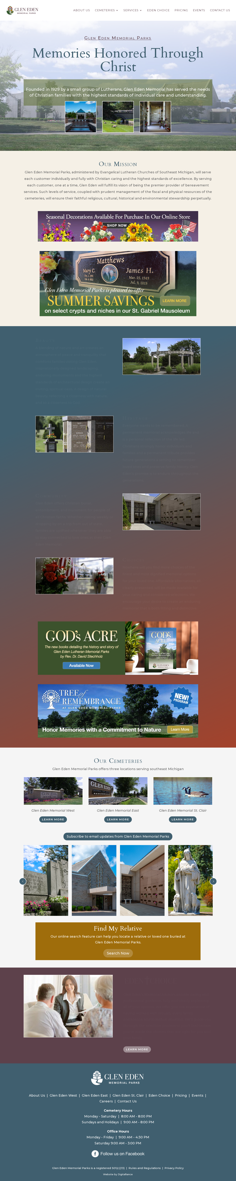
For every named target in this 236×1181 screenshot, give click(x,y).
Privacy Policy (174, 1168)
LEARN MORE (53, 819)
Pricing (181, 10)
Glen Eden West (63, 1096)
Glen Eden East (95, 1096)
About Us (81, 10)
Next (213, 881)
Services (131, 10)
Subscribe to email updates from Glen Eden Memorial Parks (118, 837)
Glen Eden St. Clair (128, 1096)
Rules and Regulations (145, 1168)
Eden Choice (158, 10)
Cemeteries (105, 10)
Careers (106, 1101)
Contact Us (220, 10)
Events (199, 10)
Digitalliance (125, 1174)
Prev (22, 881)
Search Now (118, 953)
